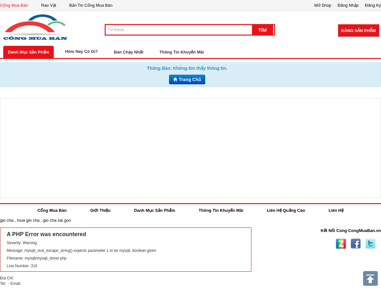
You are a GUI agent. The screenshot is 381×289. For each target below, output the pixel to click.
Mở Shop (322, 5)
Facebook (356, 244)
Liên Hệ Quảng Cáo (286, 210)
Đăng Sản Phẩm (358, 30)
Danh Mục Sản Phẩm (28, 52)
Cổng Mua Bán (14, 5)
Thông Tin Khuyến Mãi (181, 52)
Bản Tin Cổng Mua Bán (90, 5)
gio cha (6, 220)
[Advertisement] (190, 148)
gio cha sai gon (57, 220)
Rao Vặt (48, 5)
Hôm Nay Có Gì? (81, 51)
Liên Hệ (336, 210)
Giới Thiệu (100, 210)
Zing (341, 244)
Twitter (370, 244)
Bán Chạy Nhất (128, 52)
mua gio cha (28, 220)
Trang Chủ (187, 79)
